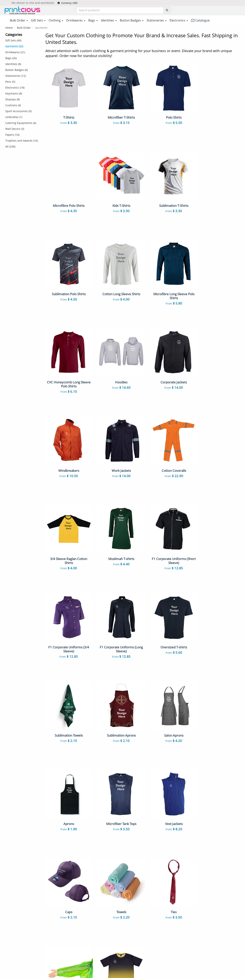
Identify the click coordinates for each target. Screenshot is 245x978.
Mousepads (163, 918)
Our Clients (72, 901)
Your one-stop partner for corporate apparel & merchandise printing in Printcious (122, 973)
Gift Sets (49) (13, 40)
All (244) (10, 146)
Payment (71, 866)
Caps (128, 906)
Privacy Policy (136, 960)
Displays (130, 929)
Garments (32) (14, 46)
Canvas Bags (163, 882)
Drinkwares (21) (15, 52)
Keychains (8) (13, 93)
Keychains (161, 894)
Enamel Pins (133, 912)
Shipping (71, 871)
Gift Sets (160, 866)
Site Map (71, 895)
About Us (71, 860)
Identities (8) (13, 64)
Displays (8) (12, 99)
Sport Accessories (166, 929)
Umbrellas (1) (13, 117)
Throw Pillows (134, 918)
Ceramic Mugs (134, 876)
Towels (159, 906)
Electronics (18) (14, 87)
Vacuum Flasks (165, 876)
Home (9, 27)
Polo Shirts (162, 860)
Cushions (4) (13, 105)
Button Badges (135, 894)
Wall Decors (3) (14, 129)
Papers (129, 935)
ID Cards (160, 888)
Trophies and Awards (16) (21, 140)
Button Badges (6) (16, 70)
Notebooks (162, 900)
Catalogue (200, 20)
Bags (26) (11, 58)
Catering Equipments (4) (20, 123)
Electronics (162, 924)
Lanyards (131, 888)
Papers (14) (12, 134)
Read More (233, 836)
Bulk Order (24, 27)
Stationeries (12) (15, 76)
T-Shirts (130, 860)
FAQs (68, 889)
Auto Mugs (162, 912)
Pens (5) (10, 81)
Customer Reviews (77, 907)
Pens (128, 900)
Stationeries (133, 924)
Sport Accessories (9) (18, 111)
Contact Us (72, 883)
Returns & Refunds (77, 877)
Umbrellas (162, 935)
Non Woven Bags (136, 882)
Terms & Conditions (112, 960)
